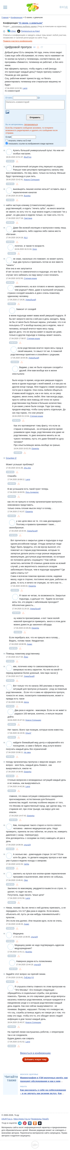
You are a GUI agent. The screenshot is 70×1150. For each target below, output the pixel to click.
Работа (23, 1086)
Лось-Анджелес (32, 492)
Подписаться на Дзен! (30, 31)
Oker (26, 880)
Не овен (27, 752)
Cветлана (28, 218)
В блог (13, 31)
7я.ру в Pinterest (25, 1123)
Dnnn (35, 249)
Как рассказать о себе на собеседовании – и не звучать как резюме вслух (43, 1092)
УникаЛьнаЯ (30, 300)
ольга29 (27, 845)
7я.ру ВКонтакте (30, 1123)
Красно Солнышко (32, 180)
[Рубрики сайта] (5, 7)
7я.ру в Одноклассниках (35, 1123)
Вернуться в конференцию (35, 1053)
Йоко (26, 657)
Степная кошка (30, 278)
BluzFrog (27, 157)
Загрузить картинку (7, 112)
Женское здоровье (29, 1074)
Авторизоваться (31, 124)
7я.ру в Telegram (20, 1123)
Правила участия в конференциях (17, 41)
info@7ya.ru (7, 1119)
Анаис (29, 644)
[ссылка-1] (11, 458)
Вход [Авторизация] (64, 7)
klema (26, 702)
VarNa (26, 864)
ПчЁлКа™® (29, 977)
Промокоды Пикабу (40, 1119)
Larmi (25, 88)
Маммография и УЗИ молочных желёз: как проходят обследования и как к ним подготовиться (44, 1081)
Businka (27, 196)
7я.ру (40, 1123)
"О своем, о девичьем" (30, 23)
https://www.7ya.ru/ (22, 1119)
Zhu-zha (27, 468)
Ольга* (28, 733)
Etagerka (35, 449)
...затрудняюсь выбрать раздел (23, 26)
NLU (26, 238)
